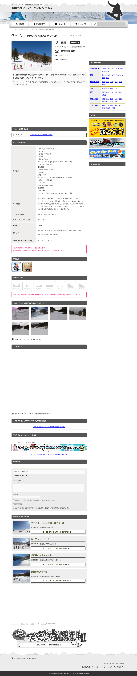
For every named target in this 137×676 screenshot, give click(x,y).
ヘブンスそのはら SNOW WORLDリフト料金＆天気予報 (49, 454)
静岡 (111, 88)
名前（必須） (16, 494)
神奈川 (108, 75)
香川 (107, 101)
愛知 (103, 88)
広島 (116, 99)
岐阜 (107, 88)
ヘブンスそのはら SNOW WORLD (41, 135)
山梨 (103, 82)
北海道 (104, 68)
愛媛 (111, 101)
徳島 (103, 101)
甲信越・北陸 (24, 29)
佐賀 (107, 105)
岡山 (111, 99)
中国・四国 (94, 99)
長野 (111, 82)
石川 (120, 82)
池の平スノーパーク (40, 539)
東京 (103, 75)
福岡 (103, 105)
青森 (109, 68)
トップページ (20, 24)
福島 (107, 71)
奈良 (120, 92)
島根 (107, 99)
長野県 (32, 29)
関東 (91, 75)
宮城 (117, 68)
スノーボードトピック (81, 24)
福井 (103, 84)
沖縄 (113, 108)
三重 (116, 88)
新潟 (107, 82)
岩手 (113, 68)
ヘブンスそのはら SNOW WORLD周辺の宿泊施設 (49, 427)
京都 (111, 92)
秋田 (121, 68)
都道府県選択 (39, 24)
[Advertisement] (49, 106)
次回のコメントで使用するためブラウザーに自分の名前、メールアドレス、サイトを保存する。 (35, 500)
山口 (120, 99)
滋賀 (116, 92)
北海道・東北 (94, 68)
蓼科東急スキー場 (39, 572)
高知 (116, 101)
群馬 (107, 78)
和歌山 (104, 95)
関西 (91, 92)
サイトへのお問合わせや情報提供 (25, 658)
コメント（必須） (17, 483)
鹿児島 (108, 108)
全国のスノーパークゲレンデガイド (34, 8)
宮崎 (103, 108)
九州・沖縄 (94, 105)
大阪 (103, 92)
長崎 (111, 105)
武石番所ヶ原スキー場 (41, 555)
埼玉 (113, 75)
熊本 (116, 105)
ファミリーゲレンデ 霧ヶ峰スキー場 (47, 523)
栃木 (103, 78)
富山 (116, 82)
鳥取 (103, 99)
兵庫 (107, 92)
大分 (120, 105)
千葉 (117, 75)
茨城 (121, 75)
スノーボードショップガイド (60, 24)
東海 (91, 88)
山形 (103, 71)
